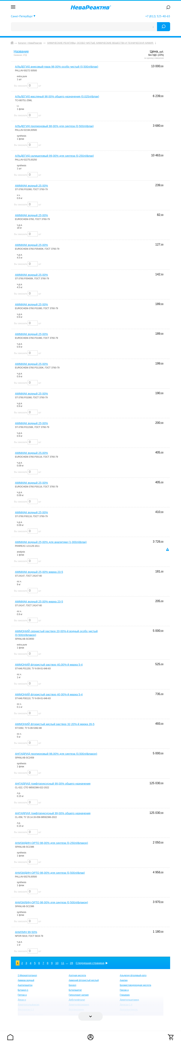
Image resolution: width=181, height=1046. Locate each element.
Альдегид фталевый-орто (133, 975)
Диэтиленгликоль (129, 1009)
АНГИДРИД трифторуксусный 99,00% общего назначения (52, 783)
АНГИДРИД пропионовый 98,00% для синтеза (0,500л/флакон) (56, 753)
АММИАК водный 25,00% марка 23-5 (39, 571)
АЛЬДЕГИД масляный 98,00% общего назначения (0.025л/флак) (57, 96)
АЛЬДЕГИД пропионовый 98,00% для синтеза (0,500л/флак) (54, 126)
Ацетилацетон (25, 985)
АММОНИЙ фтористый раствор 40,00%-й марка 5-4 (49, 664)
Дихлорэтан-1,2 (26, 1009)
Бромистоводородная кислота (135, 985)
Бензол (72, 985)
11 (62, 963)
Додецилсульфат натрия (30, 1014)
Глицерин (125, 995)
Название (21, 51)
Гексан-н (124, 990)
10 (56, 963)
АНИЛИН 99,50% (26, 932)
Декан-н (22, 1000)
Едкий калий (75, 1014)
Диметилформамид (79, 1004)
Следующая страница (90, 963)
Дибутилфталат (77, 1000)
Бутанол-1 (23, 990)
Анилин (124, 980)
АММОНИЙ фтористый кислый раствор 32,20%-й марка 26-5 (54, 724)
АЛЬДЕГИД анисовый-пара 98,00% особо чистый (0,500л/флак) (56, 66)
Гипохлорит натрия (79, 995)
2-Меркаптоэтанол (27, 975)
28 (71, 963)
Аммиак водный (26, 980)
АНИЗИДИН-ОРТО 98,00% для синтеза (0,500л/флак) (50, 872)
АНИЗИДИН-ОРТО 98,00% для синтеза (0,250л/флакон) (51, 842)
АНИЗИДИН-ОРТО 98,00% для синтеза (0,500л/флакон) (51, 902)
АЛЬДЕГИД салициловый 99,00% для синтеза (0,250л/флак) (54, 155)
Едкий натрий (127, 1014)
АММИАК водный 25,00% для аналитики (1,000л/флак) (51, 542)
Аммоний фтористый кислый (84, 980)
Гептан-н (22, 995)
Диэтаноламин (76, 1009)
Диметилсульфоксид (28, 1004)
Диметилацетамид (129, 1000)
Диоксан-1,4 (126, 1004)
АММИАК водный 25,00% (31, 185)
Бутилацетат (75, 990)
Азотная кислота (77, 975)
